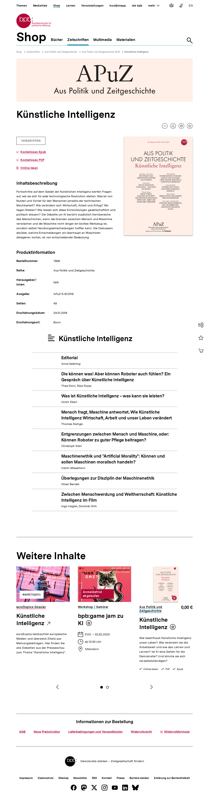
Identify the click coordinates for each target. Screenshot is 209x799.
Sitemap (63, 778)
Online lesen (29, 168)
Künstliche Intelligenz (136, 52)
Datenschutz (46, 778)
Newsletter (80, 778)
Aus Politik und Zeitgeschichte (61, 52)
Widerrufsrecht (141, 731)
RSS (94, 778)
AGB (22, 731)
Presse (121, 778)
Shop (19, 52)
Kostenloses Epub (33, 152)
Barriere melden (139, 778)
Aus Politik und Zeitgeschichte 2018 (101, 52)
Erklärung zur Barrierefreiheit (172, 778)
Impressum (26, 778)
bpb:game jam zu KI (100, 619)
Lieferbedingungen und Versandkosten (95, 731)
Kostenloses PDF (32, 160)
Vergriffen (31, 142)
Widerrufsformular (175, 731)
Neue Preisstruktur (47, 731)
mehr (153, 5)
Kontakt (107, 778)
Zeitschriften (33, 52)
